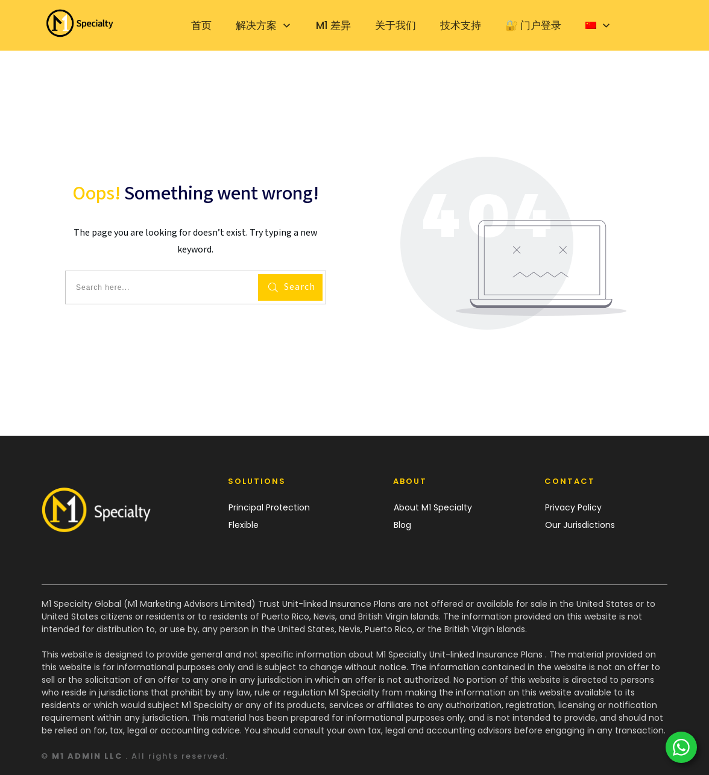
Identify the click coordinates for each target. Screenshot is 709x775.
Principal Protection (269, 507)
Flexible (243, 525)
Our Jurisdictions (580, 525)
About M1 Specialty (433, 507)
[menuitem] (598, 25)
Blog (402, 525)
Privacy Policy (573, 507)
